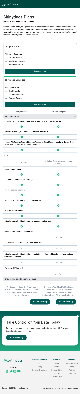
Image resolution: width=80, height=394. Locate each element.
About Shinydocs (72, 363)
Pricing (39, 367)
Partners (72, 370)
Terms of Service (72, 388)
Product (39, 363)
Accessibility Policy (49, 388)
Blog (57, 363)
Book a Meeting (40, 302)
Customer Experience (39, 370)
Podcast (57, 373)
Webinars (57, 367)
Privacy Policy (61, 388)
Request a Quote (40, 71)
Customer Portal (57, 377)
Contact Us (72, 373)
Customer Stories (57, 370)
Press (72, 367)
